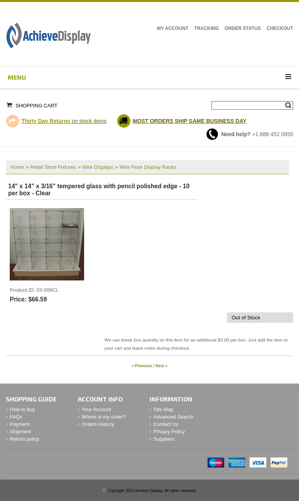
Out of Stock (246, 318)
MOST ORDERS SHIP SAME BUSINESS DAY (190, 121)
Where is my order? (104, 417)
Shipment (20, 431)
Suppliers (163, 439)
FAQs (16, 417)
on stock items (64, 121)
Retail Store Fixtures (53, 167)
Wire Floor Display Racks (147, 167)
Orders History (98, 424)
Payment (20, 424)
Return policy (24, 439)
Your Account (96, 409)
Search (288, 105)
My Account (172, 28)
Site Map (163, 409)
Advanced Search (173, 417)
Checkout (280, 28)
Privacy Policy (169, 431)
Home (17, 167)
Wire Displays (97, 167)
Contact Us (165, 424)
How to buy (22, 409)
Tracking (206, 28)
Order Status (243, 28)
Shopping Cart (36, 106)
